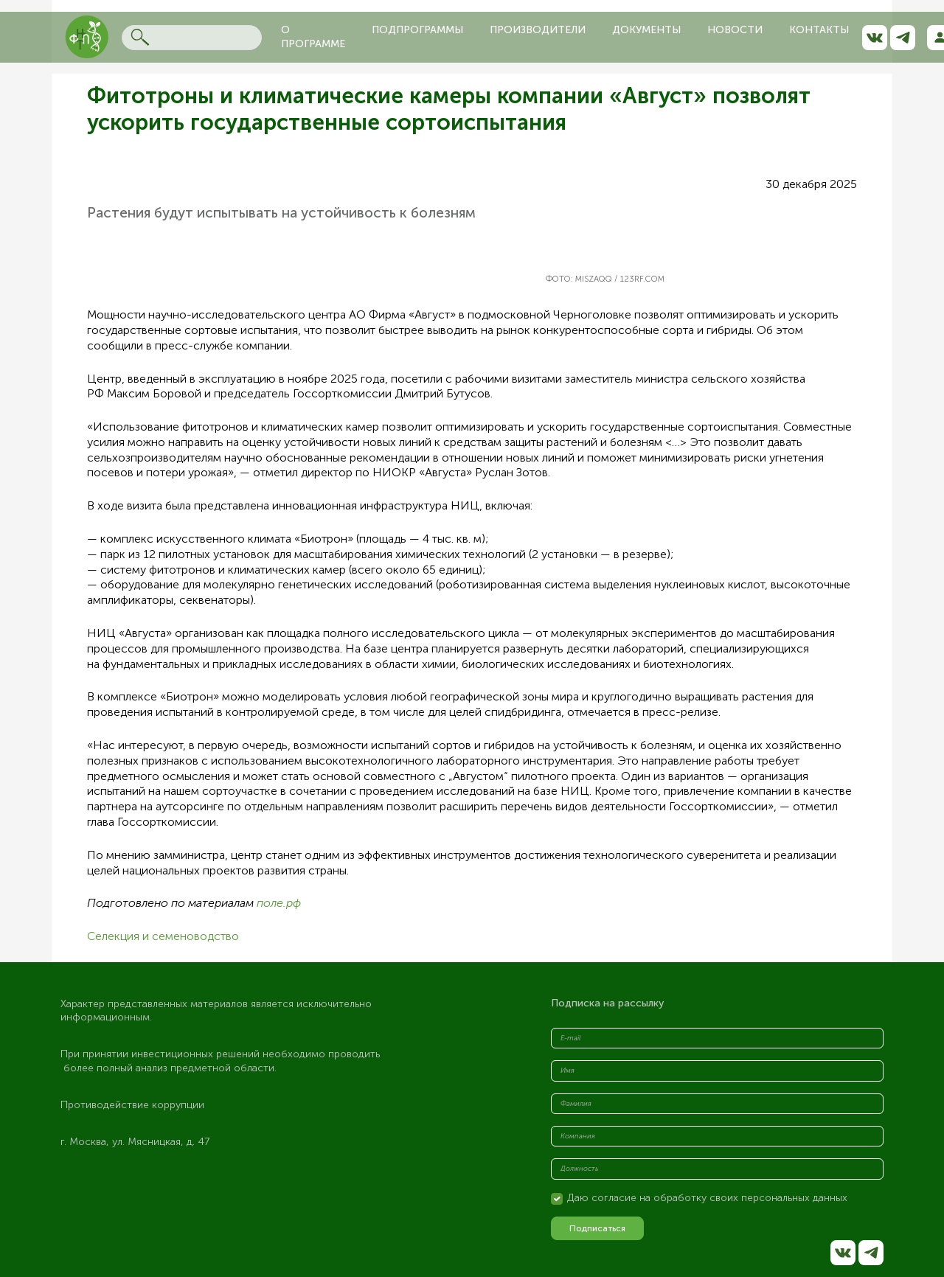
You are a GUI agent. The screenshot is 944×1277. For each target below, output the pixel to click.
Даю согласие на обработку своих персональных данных (707, 1197)
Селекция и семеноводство (163, 936)
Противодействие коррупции (132, 1105)
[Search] (192, 37)
